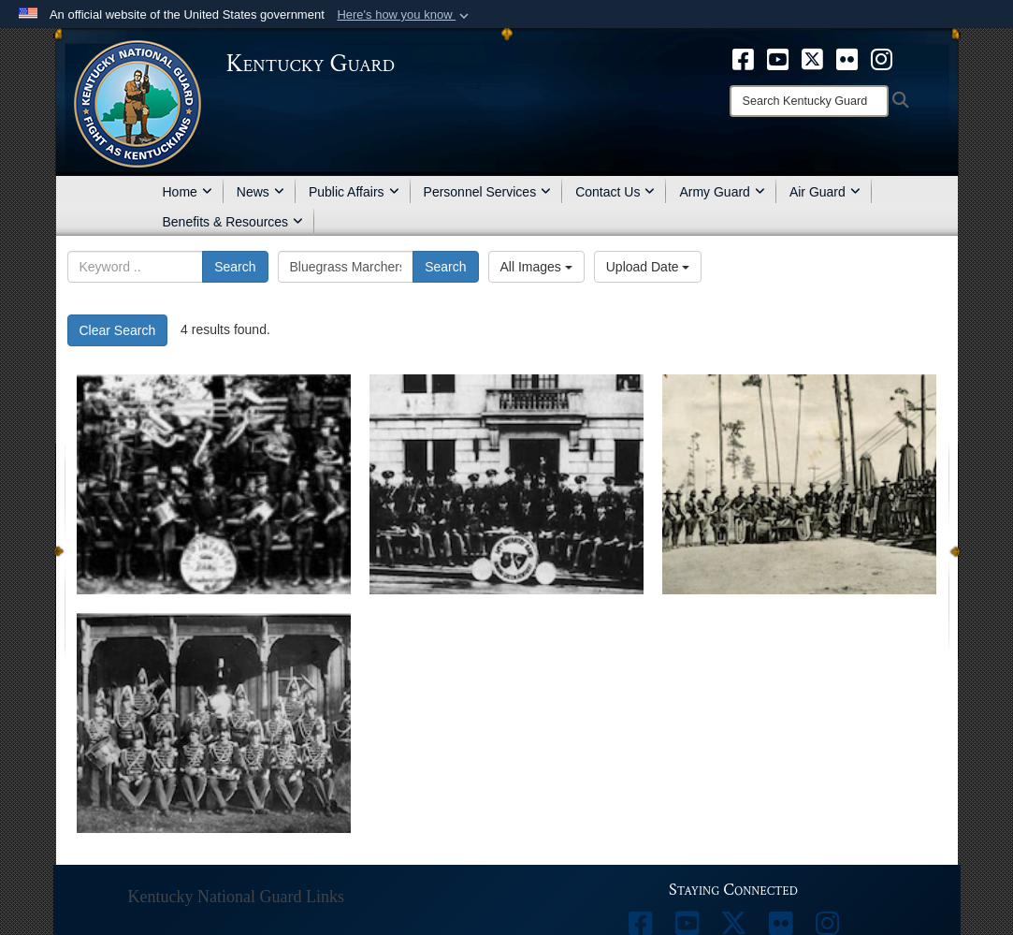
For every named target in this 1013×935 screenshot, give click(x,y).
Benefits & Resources (233, 221)
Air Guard (825, 191)
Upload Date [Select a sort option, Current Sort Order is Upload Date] (648, 266)
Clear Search (118, 330)
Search (234, 266)
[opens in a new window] (743, 58)
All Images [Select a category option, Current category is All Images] (536, 266)
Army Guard (721, 191)
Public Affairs (354, 191)
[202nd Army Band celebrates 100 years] (214, 484)
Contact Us (615, 191)
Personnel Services (488, 191)
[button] (404, 15)
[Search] (809, 101)
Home (187, 191)
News (260, 191)
